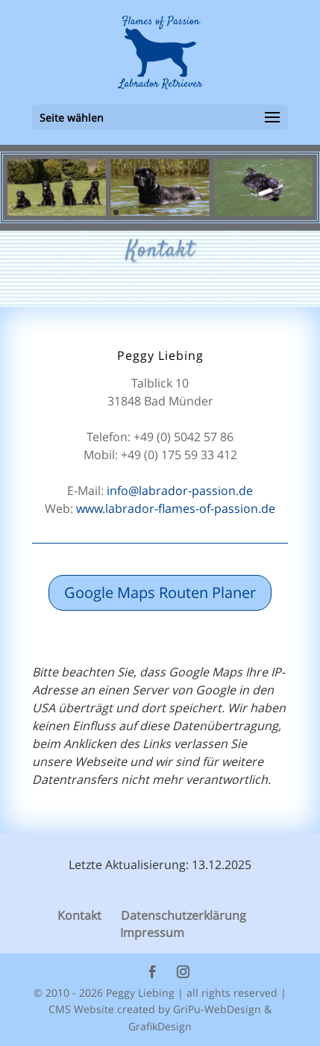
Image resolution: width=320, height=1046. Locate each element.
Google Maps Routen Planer (160, 592)
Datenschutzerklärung (183, 915)
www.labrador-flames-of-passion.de (175, 508)
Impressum (152, 932)
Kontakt (79, 915)
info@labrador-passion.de (180, 490)
